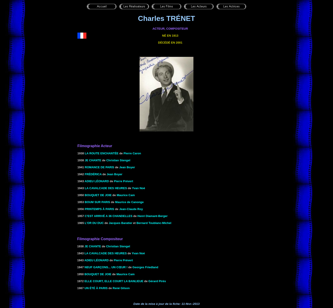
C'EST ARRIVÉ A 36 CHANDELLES (109, 216)
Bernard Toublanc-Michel (153, 223)
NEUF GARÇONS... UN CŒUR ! (106, 267)
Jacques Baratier (120, 223)
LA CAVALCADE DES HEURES (106, 188)
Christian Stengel (118, 160)
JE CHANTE (93, 160)
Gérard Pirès (157, 281)
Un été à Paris (96, 288)
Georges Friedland (145, 267)
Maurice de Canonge (129, 202)
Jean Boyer (127, 167)
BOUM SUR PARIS (97, 202)
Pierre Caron (132, 153)
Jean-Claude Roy (131, 209)
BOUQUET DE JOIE (98, 195)
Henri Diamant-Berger (153, 216)
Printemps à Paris (99, 209)
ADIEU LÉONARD (97, 181)
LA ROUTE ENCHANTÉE (101, 153)
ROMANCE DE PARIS (99, 167)
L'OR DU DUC (94, 223)
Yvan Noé (138, 188)
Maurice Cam (126, 195)
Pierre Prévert (123, 181)
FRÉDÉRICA (93, 174)
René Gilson (121, 288)
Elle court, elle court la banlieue (114, 281)
